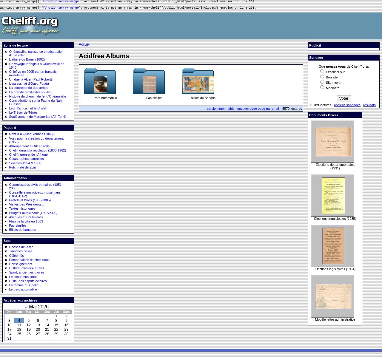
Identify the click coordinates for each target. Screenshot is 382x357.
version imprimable (220, 110)
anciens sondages (347, 107)
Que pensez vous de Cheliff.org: (344, 68)
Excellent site (332, 73)
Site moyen (331, 84)
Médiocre (329, 90)
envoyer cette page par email (258, 110)
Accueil (84, 46)
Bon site (329, 79)
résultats (369, 107)
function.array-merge (61, 2)
